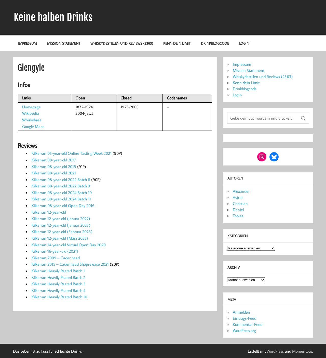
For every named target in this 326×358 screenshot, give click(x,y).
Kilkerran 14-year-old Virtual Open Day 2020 (69, 244)
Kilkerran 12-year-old (49, 212)
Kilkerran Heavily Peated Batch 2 (58, 277)
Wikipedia (30, 113)
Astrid (237, 197)
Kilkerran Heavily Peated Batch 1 (58, 270)
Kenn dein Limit (177, 43)
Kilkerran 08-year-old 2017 (54, 159)
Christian (240, 203)
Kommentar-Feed (247, 324)
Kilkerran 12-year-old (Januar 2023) (61, 225)
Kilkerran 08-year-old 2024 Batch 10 (62, 192)
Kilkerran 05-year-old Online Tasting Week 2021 (72, 153)
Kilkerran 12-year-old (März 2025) (60, 238)
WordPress (275, 351)
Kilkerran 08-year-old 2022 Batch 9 (61, 185)
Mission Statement (63, 43)
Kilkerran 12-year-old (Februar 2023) (62, 231)
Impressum (27, 43)
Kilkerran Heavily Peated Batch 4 (58, 290)
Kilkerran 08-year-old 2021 (54, 172)
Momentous (302, 351)
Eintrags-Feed (244, 318)
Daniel (238, 209)
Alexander (241, 191)
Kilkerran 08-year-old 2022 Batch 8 (61, 179)
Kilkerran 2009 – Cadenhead (56, 257)
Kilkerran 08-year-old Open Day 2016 (63, 205)
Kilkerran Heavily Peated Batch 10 (59, 296)
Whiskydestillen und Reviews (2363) (121, 43)
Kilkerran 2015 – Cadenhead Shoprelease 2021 (70, 264)
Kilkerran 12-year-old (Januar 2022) (61, 218)
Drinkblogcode (215, 43)
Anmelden (241, 312)
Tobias (238, 215)
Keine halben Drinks (53, 17)
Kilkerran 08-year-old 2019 (54, 166)
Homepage (31, 106)
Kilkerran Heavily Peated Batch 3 (59, 283)
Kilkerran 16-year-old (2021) (55, 251)
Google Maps (33, 126)
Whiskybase (32, 119)
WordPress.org (244, 330)
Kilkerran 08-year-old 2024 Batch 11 (61, 198)
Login (244, 43)
